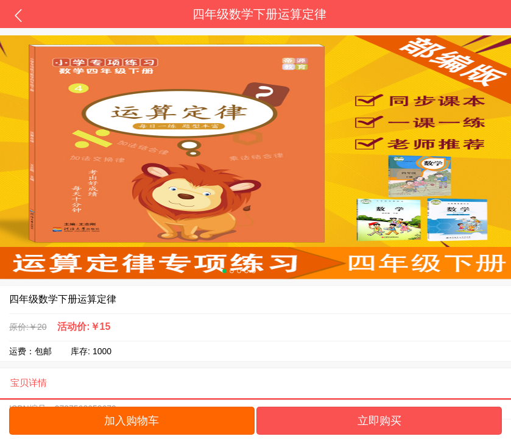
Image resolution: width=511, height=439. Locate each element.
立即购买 (379, 421)
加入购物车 (131, 421)
